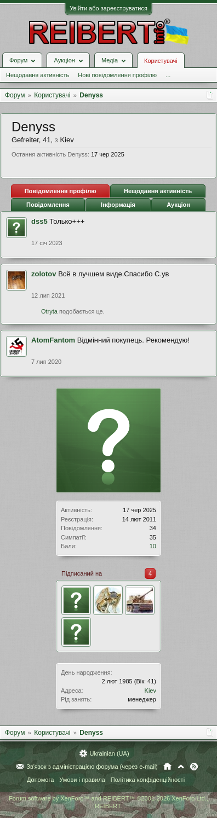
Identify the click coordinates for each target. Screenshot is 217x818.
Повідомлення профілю (60, 191)
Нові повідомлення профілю (117, 75)
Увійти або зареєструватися (108, 8)
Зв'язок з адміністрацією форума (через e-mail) (92, 766)
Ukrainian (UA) (109, 753)
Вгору (181, 766)
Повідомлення (48, 204)
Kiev (150, 690)
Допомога (40, 779)
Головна (167, 766)
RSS (194, 766)
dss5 (39, 221)
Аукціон (178, 204)
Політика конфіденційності (148, 779)
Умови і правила (82, 779)
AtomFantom (53, 340)
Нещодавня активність (37, 75)
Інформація (118, 204)
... (167, 75)
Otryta (49, 311)
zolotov (43, 274)
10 (153, 546)
